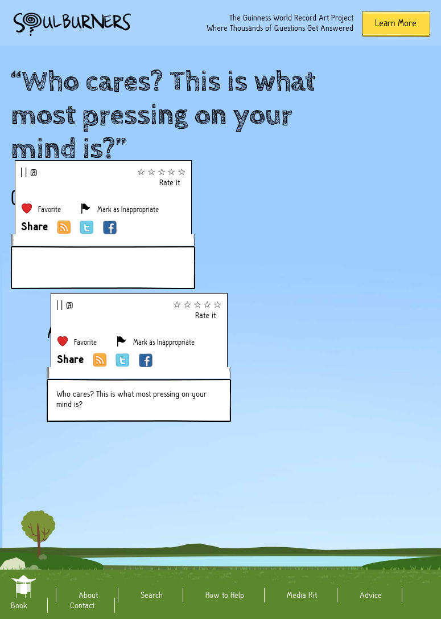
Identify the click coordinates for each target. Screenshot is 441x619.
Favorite (49, 209)
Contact (82, 605)
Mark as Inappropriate (128, 209)
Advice (371, 595)
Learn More (396, 23)
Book (19, 605)
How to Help (224, 595)
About (88, 595)
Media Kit (302, 595)
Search (152, 595)
